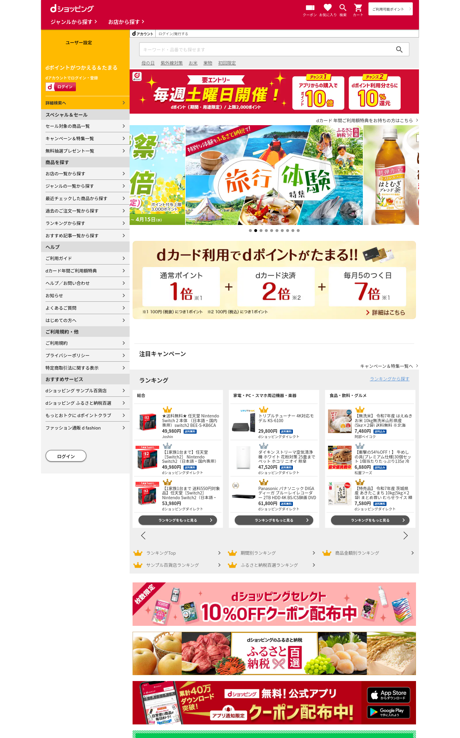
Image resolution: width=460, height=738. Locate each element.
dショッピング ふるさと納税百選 (78, 403)
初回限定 (227, 63)
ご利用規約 (56, 343)
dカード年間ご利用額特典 (71, 270)
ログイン (66, 456)
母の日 (148, 63)
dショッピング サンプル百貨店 (76, 390)
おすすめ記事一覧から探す (72, 235)
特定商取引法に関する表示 (72, 368)
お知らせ (54, 295)
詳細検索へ (55, 103)
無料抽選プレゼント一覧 (69, 151)
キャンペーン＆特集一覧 (69, 138)
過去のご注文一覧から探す (72, 211)
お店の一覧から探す (65, 173)
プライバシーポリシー (67, 355)
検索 (399, 49)
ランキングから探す (65, 223)
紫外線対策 (172, 63)
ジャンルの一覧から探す (69, 186)
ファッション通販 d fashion (73, 427)
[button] (358, 7)
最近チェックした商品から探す (76, 198)
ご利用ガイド (58, 258)
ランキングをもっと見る (177, 520)
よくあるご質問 (60, 308)
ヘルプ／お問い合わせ (67, 283)
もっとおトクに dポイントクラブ (78, 415)
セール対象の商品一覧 (67, 126)
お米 (193, 63)
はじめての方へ (60, 320)
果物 (207, 63)
